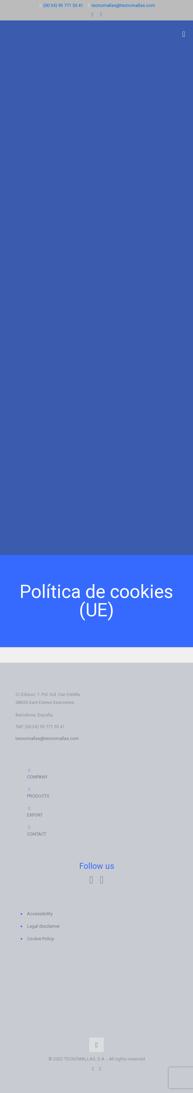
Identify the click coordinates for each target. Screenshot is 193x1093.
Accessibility (40, 913)
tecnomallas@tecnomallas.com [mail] (123, 5)
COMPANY (32, 773)
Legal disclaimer (43, 926)
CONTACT (32, 831)
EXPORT (32, 812)
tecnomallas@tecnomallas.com (47, 738)
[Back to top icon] (96, 1045)
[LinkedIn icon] (92, 14)
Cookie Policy (40, 938)
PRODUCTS (32, 793)
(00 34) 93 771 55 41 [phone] (63, 5)
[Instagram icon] (101, 14)
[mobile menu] (184, 34)
